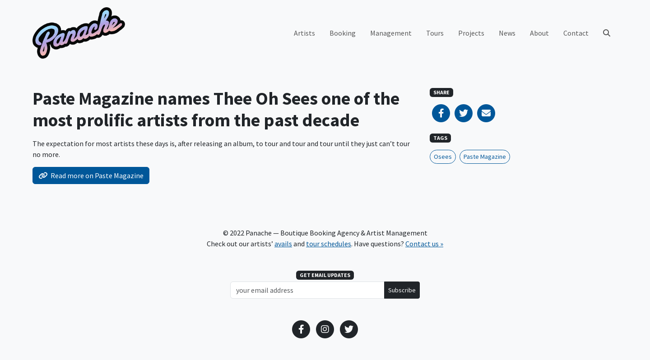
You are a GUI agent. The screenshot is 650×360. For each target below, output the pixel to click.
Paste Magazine (485, 156)
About (539, 32)
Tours (435, 32)
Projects (471, 32)
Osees (443, 156)
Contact (576, 32)
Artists (304, 32)
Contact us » (424, 243)
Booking (343, 32)
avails (283, 243)
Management (391, 32)
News (507, 32)
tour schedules (328, 243)
